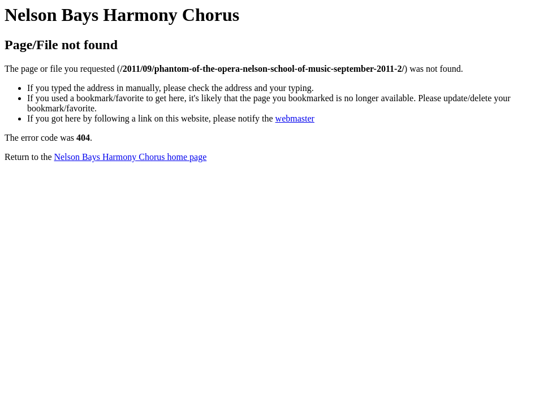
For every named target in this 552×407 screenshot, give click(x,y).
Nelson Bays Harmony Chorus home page (130, 157)
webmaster (294, 118)
